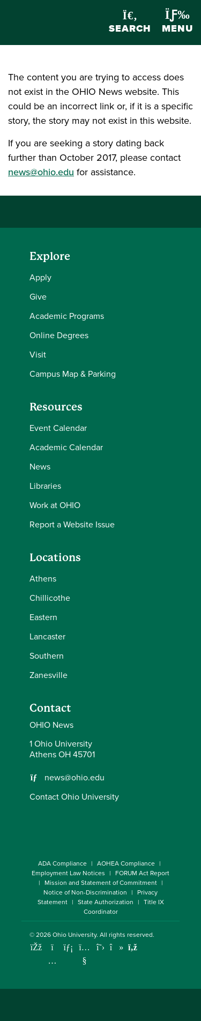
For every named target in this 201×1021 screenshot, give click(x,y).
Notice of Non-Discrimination (85, 892)
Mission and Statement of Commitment (100, 883)
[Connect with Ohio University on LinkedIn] (68, 947)
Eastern (43, 617)
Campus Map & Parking (72, 374)
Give (38, 296)
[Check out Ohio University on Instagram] (52, 960)
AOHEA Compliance (126, 863)
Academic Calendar (66, 447)
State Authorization (105, 902)
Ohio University (74, 935)
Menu (177, 22)
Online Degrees (58, 335)
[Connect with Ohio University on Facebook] (36, 947)
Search (130, 22)
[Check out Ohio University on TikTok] (116, 947)
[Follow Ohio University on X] (100, 947)
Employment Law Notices (68, 873)
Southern (46, 656)
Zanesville (48, 675)
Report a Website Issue (72, 524)
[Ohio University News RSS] (132, 947)
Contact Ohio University (74, 797)
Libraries (45, 486)
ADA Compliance (62, 863)
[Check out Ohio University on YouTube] (84, 954)
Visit (37, 354)
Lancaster (47, 636)
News (39, 466)
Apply (40, 277)
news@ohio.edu (41, 172)
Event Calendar (58, 428)
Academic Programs (66, 316)
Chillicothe (49, 598)
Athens (42, 578)
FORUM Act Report (142, 873)
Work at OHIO (54, 505)
